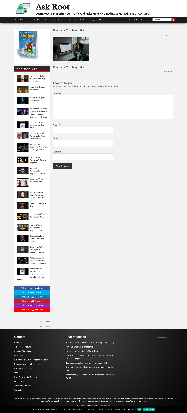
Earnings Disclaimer (22, 368)
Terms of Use (129, 401)
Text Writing (58, 20)
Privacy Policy (20, 381)
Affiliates (122, 20)
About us (18, 342)
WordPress (38, 20)
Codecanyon (145, 20)
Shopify (47, 20)
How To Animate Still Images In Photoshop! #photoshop (89, 342)
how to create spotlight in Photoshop (81, 351)
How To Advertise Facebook (26, 377)
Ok (139, 409)
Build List (69, 20)
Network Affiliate (81, 20)
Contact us (19, 355)
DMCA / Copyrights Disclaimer (27, 364)
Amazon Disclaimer (22, 351)
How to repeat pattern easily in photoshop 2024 (86, 363)
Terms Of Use (20, 390)
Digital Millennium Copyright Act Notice (31, 360)
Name (56, 125)
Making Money (25, 20)
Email (56, 138)
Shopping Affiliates (97, 20)
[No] (184, 409)
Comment (58, 93)
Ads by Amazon (167, 35)
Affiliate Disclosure (22, 347)
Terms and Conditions (24, 386)
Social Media (133, 20)
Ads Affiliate (111, 20)
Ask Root (52, 7)
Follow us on (32, 288)
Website (57, 151)
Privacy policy (149, 409)
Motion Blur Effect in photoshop (79, 347)
